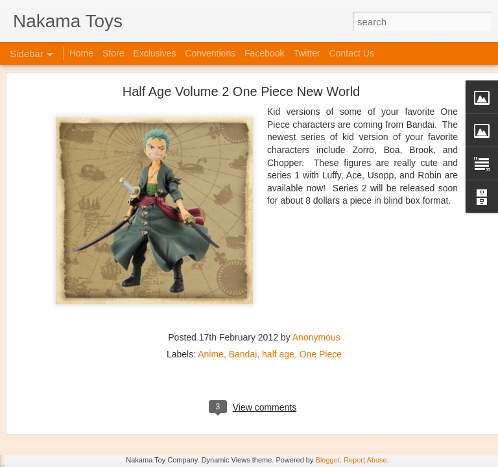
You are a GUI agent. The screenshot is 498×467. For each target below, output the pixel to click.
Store (113, 53)
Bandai (243, 284)
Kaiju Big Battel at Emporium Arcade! (96, 400)
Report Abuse (365, 460)
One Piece (321, 284)
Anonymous (316, 267)
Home (81, 53)
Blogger (328, 460)
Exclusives (154, 53)
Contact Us (351, 53)
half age (278, 284)
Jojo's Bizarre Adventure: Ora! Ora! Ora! (100, 429)
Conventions (210, 53)
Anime (211, 284)
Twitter (306, 53)
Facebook (264, 53)
